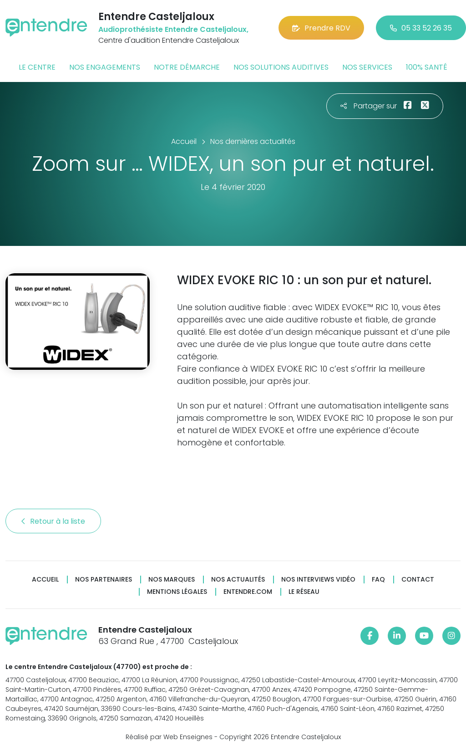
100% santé (426, 67)
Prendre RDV (321, 28)
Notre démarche (187, 67)
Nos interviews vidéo (318, 579)
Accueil (45, 579)
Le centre (37, 67)
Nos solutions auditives (281, 67)
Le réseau (304, 592)
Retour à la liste (53, 521)
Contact (417, 579)
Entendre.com (247, 592)
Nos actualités (238, 579)
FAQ (378, 579)
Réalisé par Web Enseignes (169, 736)
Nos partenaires (103, 579)
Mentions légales (177, 592)
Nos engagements (104, 67)
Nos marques (171, 579)
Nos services (367, 67)
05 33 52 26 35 (421, 28)
